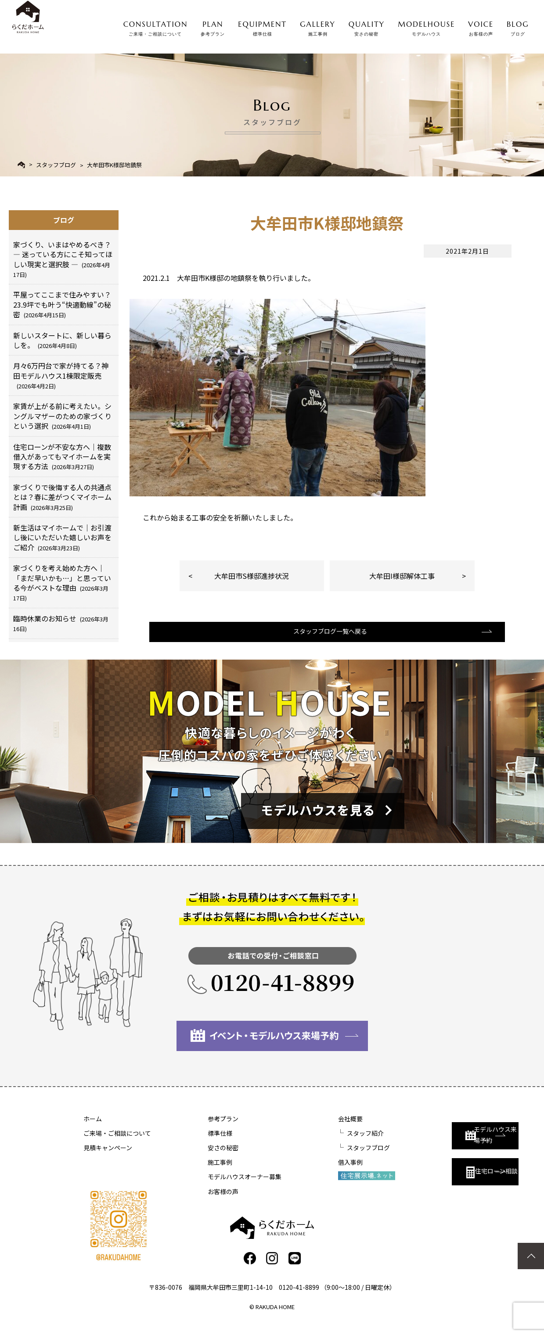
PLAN (213, 26)
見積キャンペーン (107, 1158)
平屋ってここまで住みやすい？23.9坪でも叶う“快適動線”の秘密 (62, 304)
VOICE (481, 26)
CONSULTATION (155, 26)
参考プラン (199, 1129)
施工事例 (196, 1173)
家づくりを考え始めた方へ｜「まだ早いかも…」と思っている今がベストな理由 (62, 582)
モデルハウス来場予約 (442, 1138)
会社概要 (304, 1129)
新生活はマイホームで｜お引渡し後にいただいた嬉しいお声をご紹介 (62, 537)
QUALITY (367, 26)
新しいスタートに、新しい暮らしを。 (62, 340)
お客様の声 (199, 1202)
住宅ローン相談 (437, 1177)
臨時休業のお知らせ (60, 623)
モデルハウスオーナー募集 (221, 1187)
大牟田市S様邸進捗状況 (251, 576)
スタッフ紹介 (318, 1144)
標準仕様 (196, 1144)
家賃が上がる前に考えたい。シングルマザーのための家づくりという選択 (62, 416)
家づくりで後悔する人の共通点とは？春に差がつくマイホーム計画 (62, 497)
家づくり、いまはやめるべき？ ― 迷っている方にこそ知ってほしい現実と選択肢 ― (62, 259)
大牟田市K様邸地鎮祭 (114, 165)
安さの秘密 (199, 1158)
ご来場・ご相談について (117, 1144)
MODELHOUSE (426, 26)
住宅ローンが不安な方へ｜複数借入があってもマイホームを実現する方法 (62, 456)
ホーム (92, 1129)
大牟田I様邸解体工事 (402, 576)
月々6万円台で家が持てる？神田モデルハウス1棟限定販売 (60, 375)
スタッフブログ (56, 165)
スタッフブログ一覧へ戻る (326, 641)
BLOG (518, 26)
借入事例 (304, 1173)
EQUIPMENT (262, 26)
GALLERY (317, 26)
